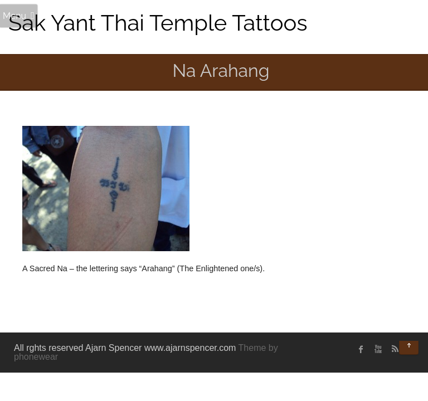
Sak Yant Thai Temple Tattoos (158, 22)
